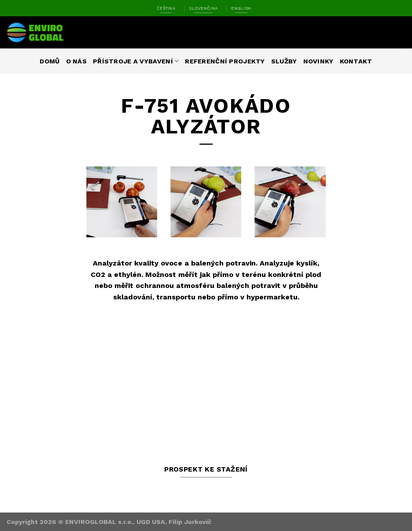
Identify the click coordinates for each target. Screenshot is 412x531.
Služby (284, 61)
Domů (49, 61)
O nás (76, 61)
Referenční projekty (225, 61)
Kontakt (356, 61)
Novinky (318, 61)
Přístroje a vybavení (136, 61)
